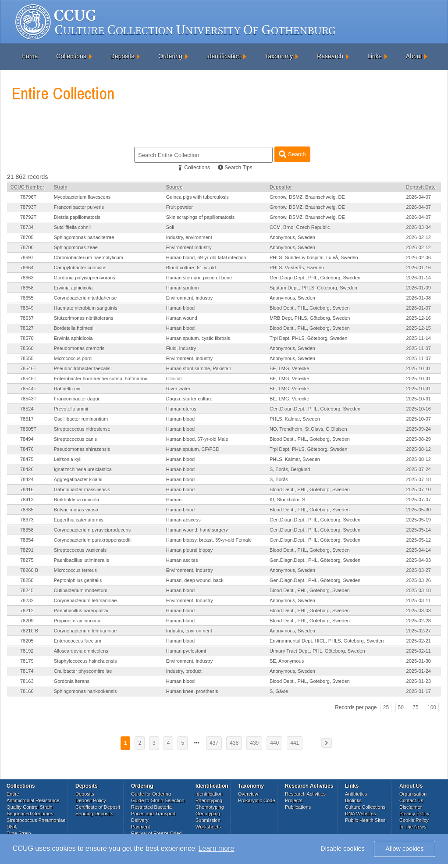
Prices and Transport (153, 813)
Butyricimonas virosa (76, 509)
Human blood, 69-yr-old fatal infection (206, 257)
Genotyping (208, 813)
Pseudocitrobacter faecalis (82, 368)
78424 (27, 479)
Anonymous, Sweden (292, 237)
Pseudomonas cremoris (79, 348)
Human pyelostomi (186, 650)
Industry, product (184, 671)
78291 (27, 550)
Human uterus (181, 408)
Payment (140, 826)
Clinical (173, 378)
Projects (293, 800)
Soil (170, 227)
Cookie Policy (414, 820)
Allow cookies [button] (405, 848)
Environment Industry (189, 247)
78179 (27, 661)
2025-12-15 (418, 328)
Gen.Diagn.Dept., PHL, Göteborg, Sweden (315, 277)
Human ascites (182, 560)
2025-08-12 (418, 449)
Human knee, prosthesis (192, 691)
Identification (223, 56)
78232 (27, 600)
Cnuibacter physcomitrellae (83, 671)
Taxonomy (279, 56)
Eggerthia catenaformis (78, 519)
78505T (28, 429)
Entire (13, 793)
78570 (27, 338)
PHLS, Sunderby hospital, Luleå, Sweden (314, 257)
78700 (27, 247)
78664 (27, 267)
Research (330, 56)
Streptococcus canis (75, 439)
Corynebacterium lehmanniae (85, 600)
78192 (27, 650)
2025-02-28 (418, 620)
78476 (27, 449)
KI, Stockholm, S (287, 499)
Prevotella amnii (71, 408)
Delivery (140, 820)
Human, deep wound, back (195, 580)
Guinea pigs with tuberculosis (197, 197)
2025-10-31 (418, 368)
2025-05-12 (418, 540)
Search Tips (235, 167)
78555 (27, 358)
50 (401, 707)
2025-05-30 (418, 509)
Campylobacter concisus (80, 267)
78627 (27, 328)
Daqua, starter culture (189, 398)
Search (292, 154)
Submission (208, 820)
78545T (28, 378)
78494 (27, 439)
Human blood (180, 308)
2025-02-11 (418, 650)
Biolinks (353, 800)
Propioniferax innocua (77, 620)
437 (214, 743)
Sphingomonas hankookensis (85, 691)
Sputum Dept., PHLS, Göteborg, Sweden (313, 287)
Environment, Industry (189, 570)
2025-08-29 (418, 439)
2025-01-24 (418, 671)
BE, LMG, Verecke (289, 368)
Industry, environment (189, 237)
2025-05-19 (418, 519)
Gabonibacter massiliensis (82, 489)
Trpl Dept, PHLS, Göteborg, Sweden (309, 338)
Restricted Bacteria (151, 807)
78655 (27, 297)
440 (274, 743)
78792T (28, 217)
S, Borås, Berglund (290, 469)
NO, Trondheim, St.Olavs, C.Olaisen (308, 429)
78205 (27, 640)
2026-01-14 (418, 277)
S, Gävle (279, 691)
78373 (27, 519)
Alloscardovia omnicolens (81, 650)
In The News (413, 826)
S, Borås (279, 479)
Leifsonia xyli (68, 459)
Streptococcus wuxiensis (80, 550)
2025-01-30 (418, 661)
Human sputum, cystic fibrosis (198, 338)
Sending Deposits (94, 813)
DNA (12, 826)
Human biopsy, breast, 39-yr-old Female (209, 540)
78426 (27, 469)
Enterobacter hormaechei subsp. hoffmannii (100, 378)
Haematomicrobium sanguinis (85, 308)
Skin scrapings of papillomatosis (200, 217)
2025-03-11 (418, 600)
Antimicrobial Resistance (33, 800)
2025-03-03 (418, 610)
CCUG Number (27, 186)
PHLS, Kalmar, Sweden (295, 418)
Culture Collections (365, 807)
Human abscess (183, 519)
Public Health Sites (365, 820)
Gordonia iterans (71, 681)
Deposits (122, 56)
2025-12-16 (418, 318)
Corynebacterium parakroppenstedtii (93, 540)
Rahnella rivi (67, 388)
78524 (27, 408)
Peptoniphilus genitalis (78, 580)
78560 (27, 348)
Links (374, 56)
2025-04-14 (418, 550)
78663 (27, 277)
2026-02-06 (418, 257)
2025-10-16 (418, 408)
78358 (27, 529)
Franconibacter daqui (76, 398)
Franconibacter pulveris (79, 207)
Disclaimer (410, 807)
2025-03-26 (418, 580)
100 (431, 707)
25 (386, 707)
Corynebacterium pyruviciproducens (92, 529)
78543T (28, 398)
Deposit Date (421, 186)
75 (415, 707)
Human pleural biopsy (189, 550)
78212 (27, 610)
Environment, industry (189, 297)
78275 (27, 560)
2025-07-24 (418, 469)
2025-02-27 (418, 630)
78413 (27, 499)
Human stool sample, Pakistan (198, 368)
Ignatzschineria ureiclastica (83, 469)
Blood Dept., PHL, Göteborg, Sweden (310, 308)
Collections (71, 56)
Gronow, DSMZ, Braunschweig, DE (307, 197)
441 (294, 743)
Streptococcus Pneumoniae (36, 820)
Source (174, 186)
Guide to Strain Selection (158, 800)
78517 (27, 418)
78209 (27, 620)
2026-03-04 (418, 227)
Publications (298, 807)
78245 (27, 590)
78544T (28, 388)
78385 (27, 509)
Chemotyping (210, 807)
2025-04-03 (418, 560)
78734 (27, 227)
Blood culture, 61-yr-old (191, 267)
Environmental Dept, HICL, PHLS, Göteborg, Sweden (327, 640)
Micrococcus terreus (75, 570)
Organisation (413, 793)
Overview (248, 793)
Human (173, 499)
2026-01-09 (418, 287)
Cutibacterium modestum (80, 590)
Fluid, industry (181, 348)
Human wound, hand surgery (197, 529)
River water (178, 388)
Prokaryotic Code (256, 800)
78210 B (29, 630)
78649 (27, 308)
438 (234, 743)
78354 (27, 540)
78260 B (29, 570)
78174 (27, 671)
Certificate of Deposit (97, 807)
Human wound (181, 318)
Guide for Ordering (151, 793)
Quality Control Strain (30, 807)
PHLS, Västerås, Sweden (297, 267)
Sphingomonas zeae (76, 247)
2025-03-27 (418, 570)
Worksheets (208, 826)
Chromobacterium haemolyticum (88, 257)
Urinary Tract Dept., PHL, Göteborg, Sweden (317, 650)
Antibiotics (356, 793)
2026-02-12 (418, 237)
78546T (28, 368)
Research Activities (305, 793)
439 (254, 743)
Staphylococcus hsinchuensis (85, 661)
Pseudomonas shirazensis (82, 449)
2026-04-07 (418, 197)
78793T (28, 207)
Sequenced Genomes (30, 813)
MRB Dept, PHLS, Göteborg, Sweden (310, 318)
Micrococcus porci (73, 358)
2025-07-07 (418, 499)
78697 (27, 257)
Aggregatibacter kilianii (78, 479)
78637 (27, 318)
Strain (61, 186)
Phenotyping (209, 800)
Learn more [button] (217, 848)
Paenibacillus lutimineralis (81, 560)
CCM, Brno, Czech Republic (300, 227)
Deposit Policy (90, 800)
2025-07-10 (418, 489)
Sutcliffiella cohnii (72, 227)
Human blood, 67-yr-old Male (197, 439)
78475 (27, 459)
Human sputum (182, 287)
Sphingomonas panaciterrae (84, 237)
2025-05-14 (418, 529)
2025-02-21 (418, 640)
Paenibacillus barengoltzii (81, 610)
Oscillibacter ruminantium (81, 418)
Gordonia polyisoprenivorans (84, 277)
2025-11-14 (418, 338)
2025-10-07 (418, 418)
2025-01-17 (418, 691)
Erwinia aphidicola (73, 287)
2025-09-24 (418, 429)
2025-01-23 (418, 681)
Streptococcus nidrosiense (82, 429)
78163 (27, 681)
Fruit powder (179, 207)
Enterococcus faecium (77, 640)
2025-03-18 (418, 590)
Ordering (170, 56)
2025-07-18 (418, 479)
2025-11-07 (418, 348)
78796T (28, 197)
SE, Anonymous (287, 661)
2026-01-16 (418, 267)
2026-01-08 (418, 297)
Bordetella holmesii (74, 328)
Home (29, 56)
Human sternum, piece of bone (199, 277)
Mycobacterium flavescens (82, 197)
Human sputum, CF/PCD (193, 449)
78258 (27, 580)
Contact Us (411, 800)
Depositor (281, 186)
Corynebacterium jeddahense (85, 297)
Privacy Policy (414, 813)
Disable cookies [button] (342, 848)
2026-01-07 (418, 308)
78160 (27, 691)
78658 (27, 287)
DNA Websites (360, 813)
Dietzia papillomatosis (77, 217)
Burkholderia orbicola (76, 499)
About (414, 56)
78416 (27, 489)
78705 (27, 237)
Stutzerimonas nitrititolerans (84, 318)
